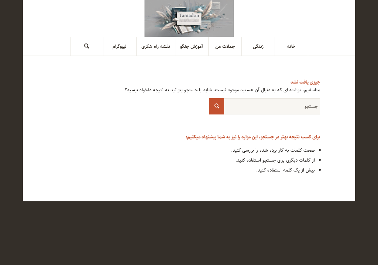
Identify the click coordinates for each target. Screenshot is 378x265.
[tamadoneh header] (189, 18)
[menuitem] (291, 46)
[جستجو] (86, 46)
